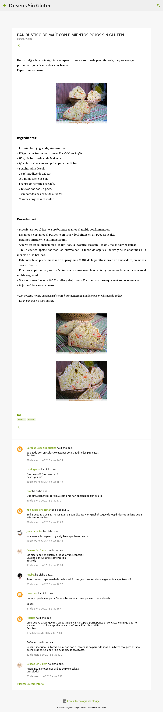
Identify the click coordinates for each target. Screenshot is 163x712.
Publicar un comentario (30, 683)
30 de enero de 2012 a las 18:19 (45, 540)
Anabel (31, 574)
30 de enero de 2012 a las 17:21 (45, 500)
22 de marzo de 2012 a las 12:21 (45, 654)
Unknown (32, 593)
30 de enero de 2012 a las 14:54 (45, 460)
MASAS (21, 420)
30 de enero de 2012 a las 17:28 (45, 522)
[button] (19, 45)
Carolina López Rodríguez (41, 447)
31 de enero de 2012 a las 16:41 (45, 608)
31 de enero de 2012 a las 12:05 (45, 565)
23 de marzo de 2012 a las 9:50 (44, 676)
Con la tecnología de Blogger (81, 701)
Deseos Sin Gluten (30, 5)
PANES (31, 420)
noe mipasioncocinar (39, 509)
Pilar (29, 491)
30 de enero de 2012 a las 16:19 (45, 481)
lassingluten (33, 469)
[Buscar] (56, 5)
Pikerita (31, 617)
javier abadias (35, 531)
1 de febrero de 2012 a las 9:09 (44, 633)
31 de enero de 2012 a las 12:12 (45, 584)
